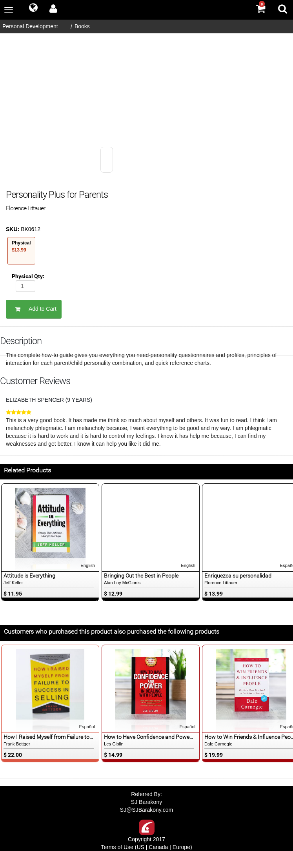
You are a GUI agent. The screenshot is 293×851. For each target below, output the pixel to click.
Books (82, 26)
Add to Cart (33, 309)
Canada (158, 847)
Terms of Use (117, 847)
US (140, 847)
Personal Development (30, 26)
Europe (181, 847)
